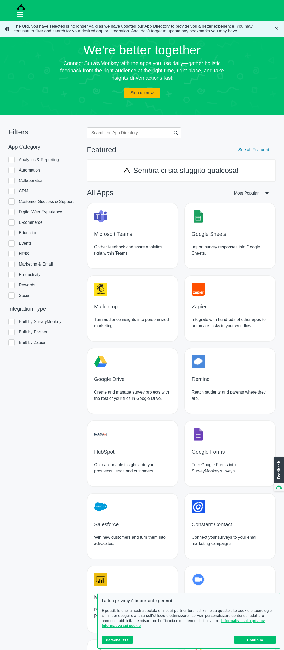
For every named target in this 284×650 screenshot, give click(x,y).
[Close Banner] (277, 29)
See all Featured (253, 150)
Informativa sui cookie (121, 625)
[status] (142, 29)
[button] (278, 474)
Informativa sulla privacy (243, 620)
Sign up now (142, 93)
